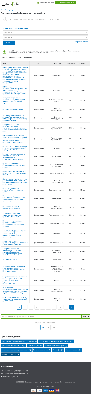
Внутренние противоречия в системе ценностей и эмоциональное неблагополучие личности (14, 156)
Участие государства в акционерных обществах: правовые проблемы (12, 215)
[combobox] (45, 32)
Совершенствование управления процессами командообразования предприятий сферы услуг (12, 251)
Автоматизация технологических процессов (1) (56, 341)
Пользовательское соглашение (15, 374)
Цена (4, 58)
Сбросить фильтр (81, 42)
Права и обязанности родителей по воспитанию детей (13, 190)
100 (53, 327)
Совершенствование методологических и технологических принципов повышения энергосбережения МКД (15, 127)
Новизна (28, 58)
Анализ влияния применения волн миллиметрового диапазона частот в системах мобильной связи (14, 268)
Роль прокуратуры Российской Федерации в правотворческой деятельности (15, 299)
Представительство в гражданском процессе (11, 207)
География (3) (58, 350)
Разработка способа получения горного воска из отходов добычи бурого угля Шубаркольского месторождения (15, 280)
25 (43, 327)
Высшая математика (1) (42, 350)
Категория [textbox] (8, 33)
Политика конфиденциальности (15, 371)
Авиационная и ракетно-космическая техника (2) (19, 341)
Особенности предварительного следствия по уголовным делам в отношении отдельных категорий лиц (15, 290)
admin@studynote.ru (47, 3)
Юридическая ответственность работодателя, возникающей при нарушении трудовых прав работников (15, 181)
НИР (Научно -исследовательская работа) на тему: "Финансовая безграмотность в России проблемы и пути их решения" (15, 90)
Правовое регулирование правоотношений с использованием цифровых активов (13, 223)
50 (48, 327)
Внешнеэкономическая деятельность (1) (16, 350)
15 (37, 327)
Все (2, 10)
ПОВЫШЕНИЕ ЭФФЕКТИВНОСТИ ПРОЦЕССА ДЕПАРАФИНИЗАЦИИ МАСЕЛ (14, 173)
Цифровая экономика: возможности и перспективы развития (14, 165)
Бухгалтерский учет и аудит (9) (56, 345)
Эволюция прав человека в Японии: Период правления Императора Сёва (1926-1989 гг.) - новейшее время (15, 117)
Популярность (15, 58)
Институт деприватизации (13, 109)
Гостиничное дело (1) (73, 350)
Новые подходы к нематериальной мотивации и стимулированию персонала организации (14, 198)
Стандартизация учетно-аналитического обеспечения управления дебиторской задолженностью (14, 100)
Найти (8, 43)
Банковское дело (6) (35, 345)
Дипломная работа (10, 259)
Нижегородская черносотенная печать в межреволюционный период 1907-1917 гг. (15, 148)
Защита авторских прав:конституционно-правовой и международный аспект (15, 242)
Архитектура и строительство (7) (13, 345)
